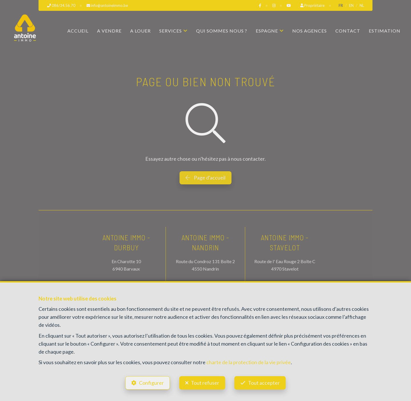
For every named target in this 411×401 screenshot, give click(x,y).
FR (341, 5)
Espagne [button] (267, 30)
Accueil (77, 30)
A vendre (109, 30)
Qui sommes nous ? (221, 30)
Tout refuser (205, 383)
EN (351, 5)
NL (362, 5)
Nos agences (309, 30)
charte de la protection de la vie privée (248, 362)
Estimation (384, 30)
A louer (140, 30)
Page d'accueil (205, 177)
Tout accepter (264, 383)
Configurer (151, 383)
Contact (347, 30)
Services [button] (170, 30)
